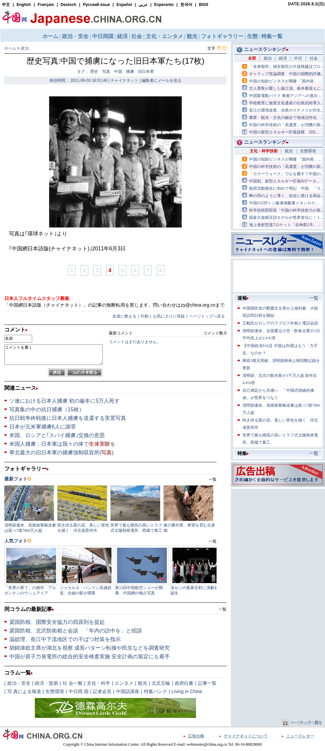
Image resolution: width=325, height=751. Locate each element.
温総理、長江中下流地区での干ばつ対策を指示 (65, 639)
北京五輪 (161, 683)
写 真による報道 (24, 691)
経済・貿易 (46, 683)
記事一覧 (207, 683)
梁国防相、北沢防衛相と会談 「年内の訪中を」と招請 (75, 630)
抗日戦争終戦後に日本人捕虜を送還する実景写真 (67, 418)
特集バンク (155, 691)
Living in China (186, 691)
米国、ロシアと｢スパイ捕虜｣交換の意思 (57, 435)
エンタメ (124, 683)
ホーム (10, 48)
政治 (25, 48)
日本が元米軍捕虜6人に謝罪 (42, 426)
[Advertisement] (277, 531)
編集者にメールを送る (161, 80)
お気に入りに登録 (169, 316)
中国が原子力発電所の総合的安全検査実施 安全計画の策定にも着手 (89, 656)
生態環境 (54, 691)
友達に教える (124, 316)
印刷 (145, 316)
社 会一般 (73, 683)
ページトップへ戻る (207, 316)
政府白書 (184, 683)
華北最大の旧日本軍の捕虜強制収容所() (61, 452)
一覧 (223, 609)
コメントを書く (53, 354)
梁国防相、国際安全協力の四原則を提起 (57, 622)
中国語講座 (127, 691)
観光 (142, 683)
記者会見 (102, 691)
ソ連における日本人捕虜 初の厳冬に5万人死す (64, 401)
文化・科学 (98, 683)
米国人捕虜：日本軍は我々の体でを (62, 444)
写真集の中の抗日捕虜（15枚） (46, 409)
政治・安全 (19, 683)
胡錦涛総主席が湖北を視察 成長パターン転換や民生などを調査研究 (89, 648)
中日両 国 (79, 691)
